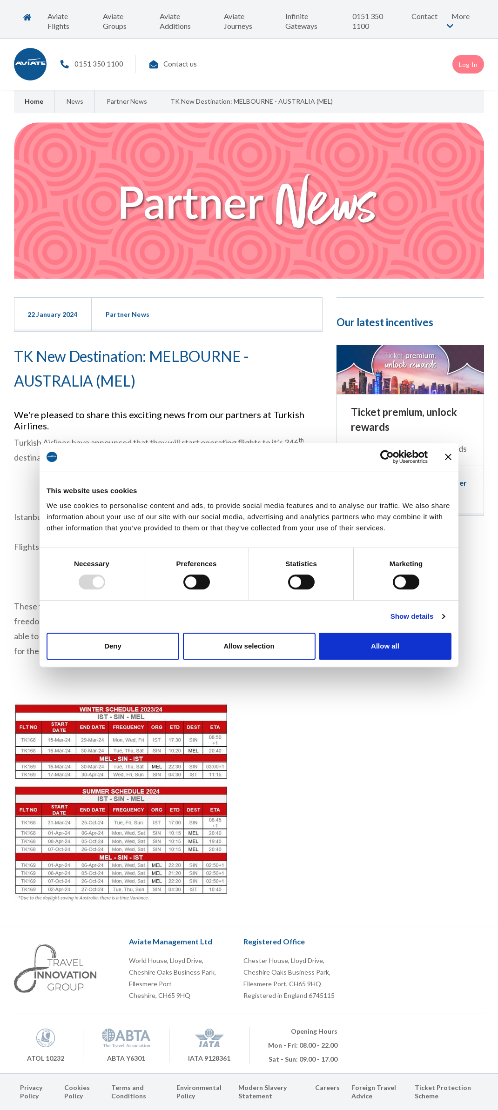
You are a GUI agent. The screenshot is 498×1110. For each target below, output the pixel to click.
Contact (424, 16)
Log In (468, 64)
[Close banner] (448, 457)
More (457, 21)
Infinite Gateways (301, 21)
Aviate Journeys (238, 21)
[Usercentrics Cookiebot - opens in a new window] (387, 457)
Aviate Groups (115, 21)
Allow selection (248, 646)
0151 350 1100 (367, 21)
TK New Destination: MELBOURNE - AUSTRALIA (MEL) (251, 101)
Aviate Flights (58, 21)
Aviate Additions (175, 21)
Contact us (180, 64)
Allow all (385, 646)
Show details (412, 616)
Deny (112, 646)
